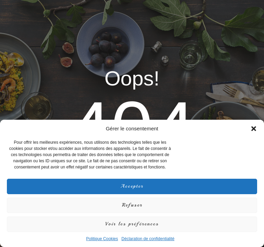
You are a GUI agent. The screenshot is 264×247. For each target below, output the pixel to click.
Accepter (132, 186)
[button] (253, 128)
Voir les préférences (132, 224)
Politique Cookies (102, 238)
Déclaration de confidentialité (147, 238)
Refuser (132, 205)
